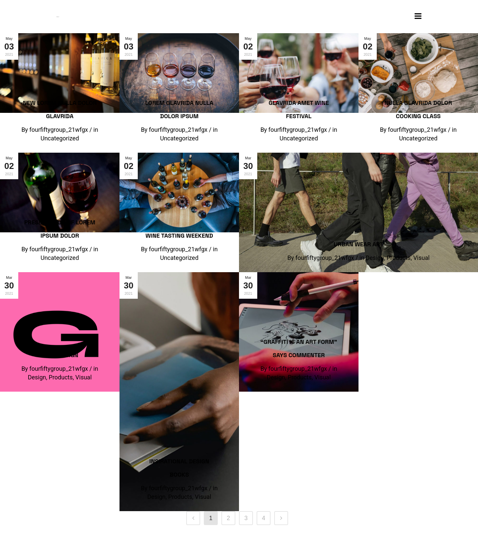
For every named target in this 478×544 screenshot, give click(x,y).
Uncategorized (59, 138)
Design (375, 257)
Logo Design (59, 355)
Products (399, 257)
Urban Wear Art (358, 244)
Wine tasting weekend (179, 235)
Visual (421, 257)
